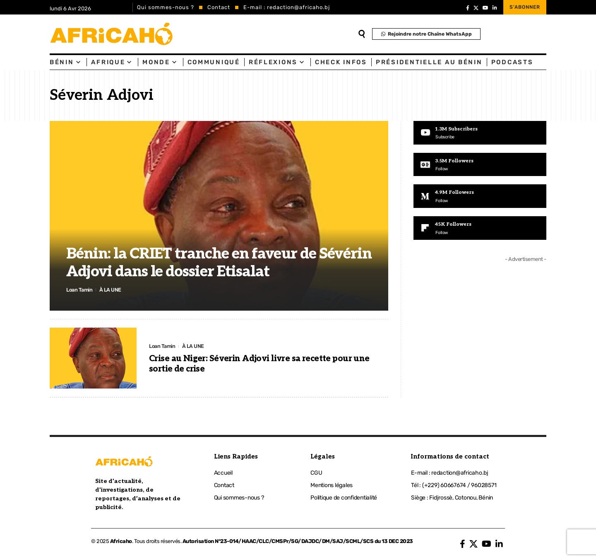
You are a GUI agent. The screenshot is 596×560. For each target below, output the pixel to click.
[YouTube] (485, 8)
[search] (362, 34)
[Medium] (479, 197)
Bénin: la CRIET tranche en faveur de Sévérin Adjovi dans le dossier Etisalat (219, 263)
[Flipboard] (479, 229)
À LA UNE (112, 289)
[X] (476, 8)
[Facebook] (467, 8)
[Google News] (479, 165)
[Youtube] (479, 133)
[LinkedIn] (494, 8)
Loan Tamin (80, 289)
